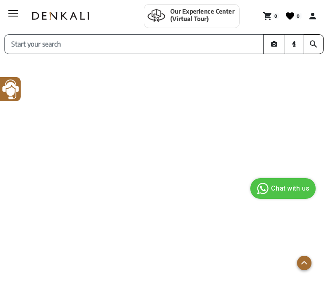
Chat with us (281, 188)
